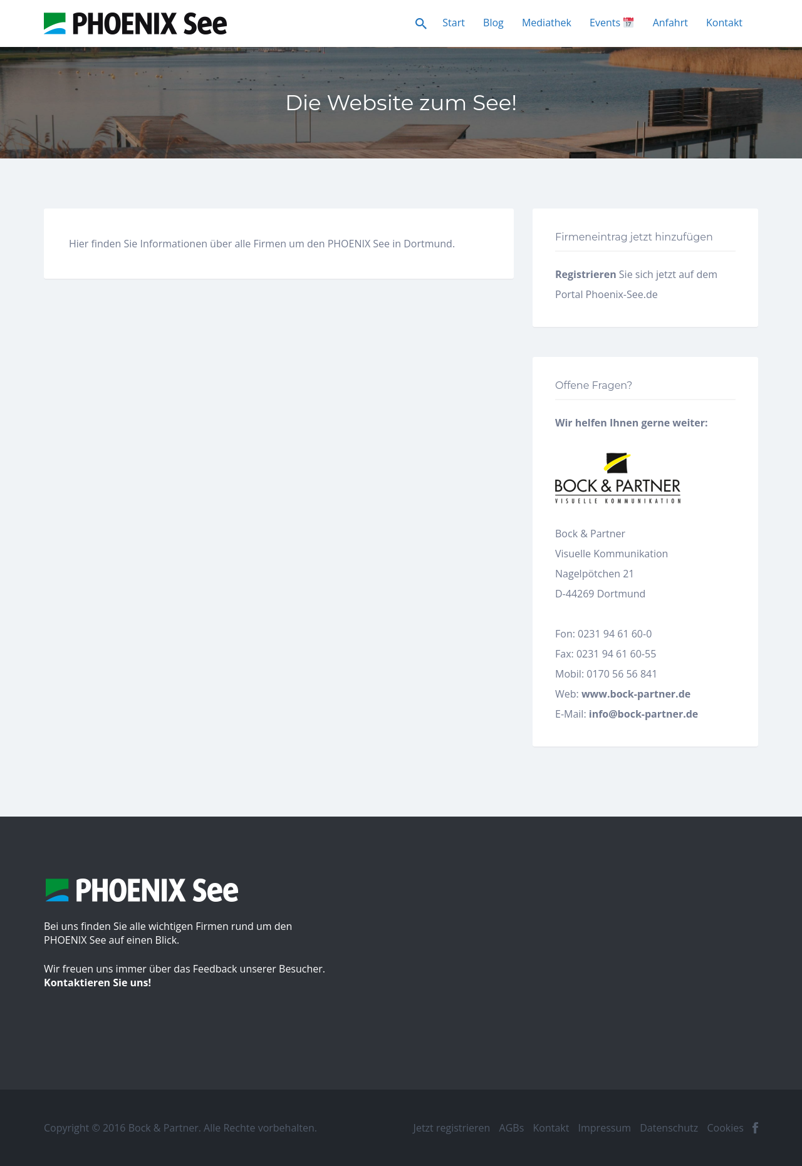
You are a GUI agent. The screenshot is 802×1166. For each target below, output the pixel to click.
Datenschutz (669, 1128)
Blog (493, 22)
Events (611, 22)
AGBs (511, 1128)
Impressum (604, 1128)
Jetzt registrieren (452, 1128)
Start (453, 22)
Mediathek (546, 22)
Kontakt (724, 22)
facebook (755, 1127)
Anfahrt (670, 22)
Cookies (725, 1128)
